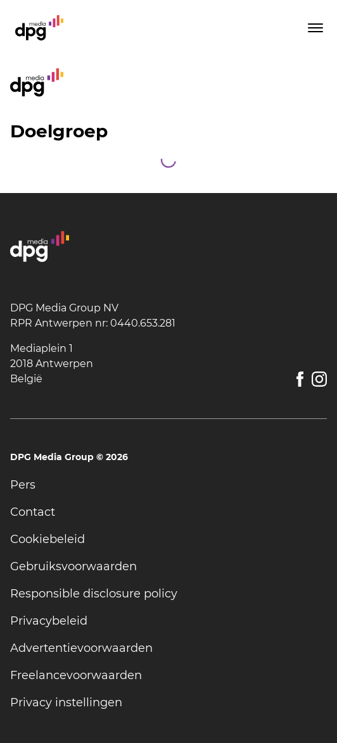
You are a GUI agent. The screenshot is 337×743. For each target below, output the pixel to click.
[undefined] (168, 485)
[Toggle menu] (314, 27)
